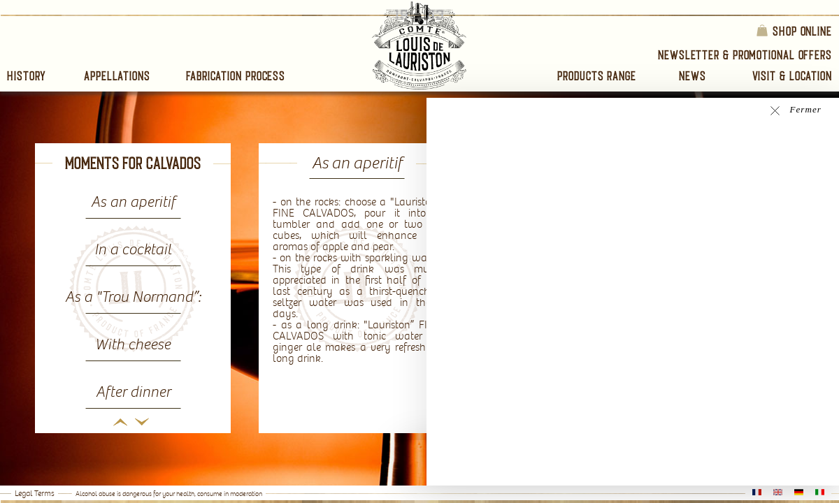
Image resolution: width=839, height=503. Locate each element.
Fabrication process (235, 75)
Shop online (793, 30)
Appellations (117, 75)
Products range (596, 75)
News (692, 75)
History (26, 75)
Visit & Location (792, 75)
